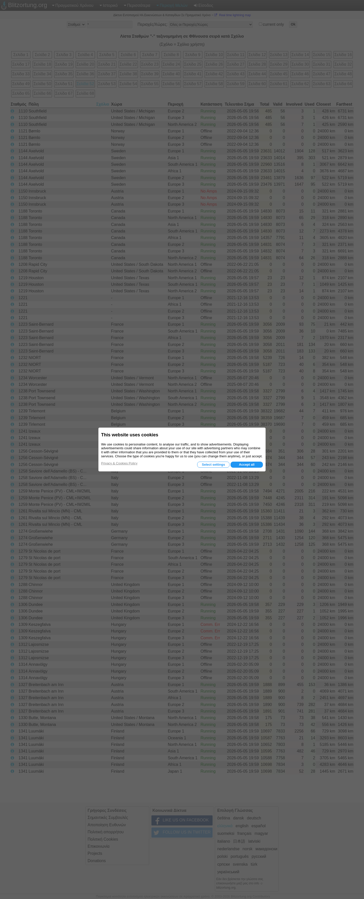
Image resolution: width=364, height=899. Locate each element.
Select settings (213, 464)
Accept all (246, 464)
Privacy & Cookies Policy (119, 463)
